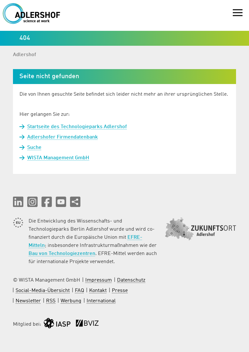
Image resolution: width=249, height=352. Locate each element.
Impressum (98, 280)
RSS (50, 301)
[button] (18, 202)
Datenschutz (131, 280)
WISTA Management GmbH (58, 158)
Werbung (71, 301)
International (101, 301)
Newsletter (28, 301)
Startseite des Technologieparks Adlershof (77, 126)
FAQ (79, 290)
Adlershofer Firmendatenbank (62, 137)
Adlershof (24, 54)
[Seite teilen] (75, 202)
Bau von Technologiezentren (62, 253)
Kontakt (98, 290)
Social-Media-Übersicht (43, 290)
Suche (34, 147)
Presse (120, 290)
